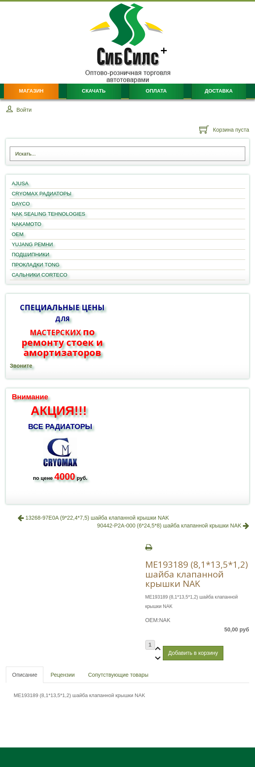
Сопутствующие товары (118, 675)
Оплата (156, 91)
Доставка (219, 91)
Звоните (21, 366)
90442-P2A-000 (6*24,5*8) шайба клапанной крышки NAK (173, 525)
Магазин (31, 91)
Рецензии (62, 675)
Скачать (94, 91)
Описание (24, 675)
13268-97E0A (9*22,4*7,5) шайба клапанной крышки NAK (93, 518)
